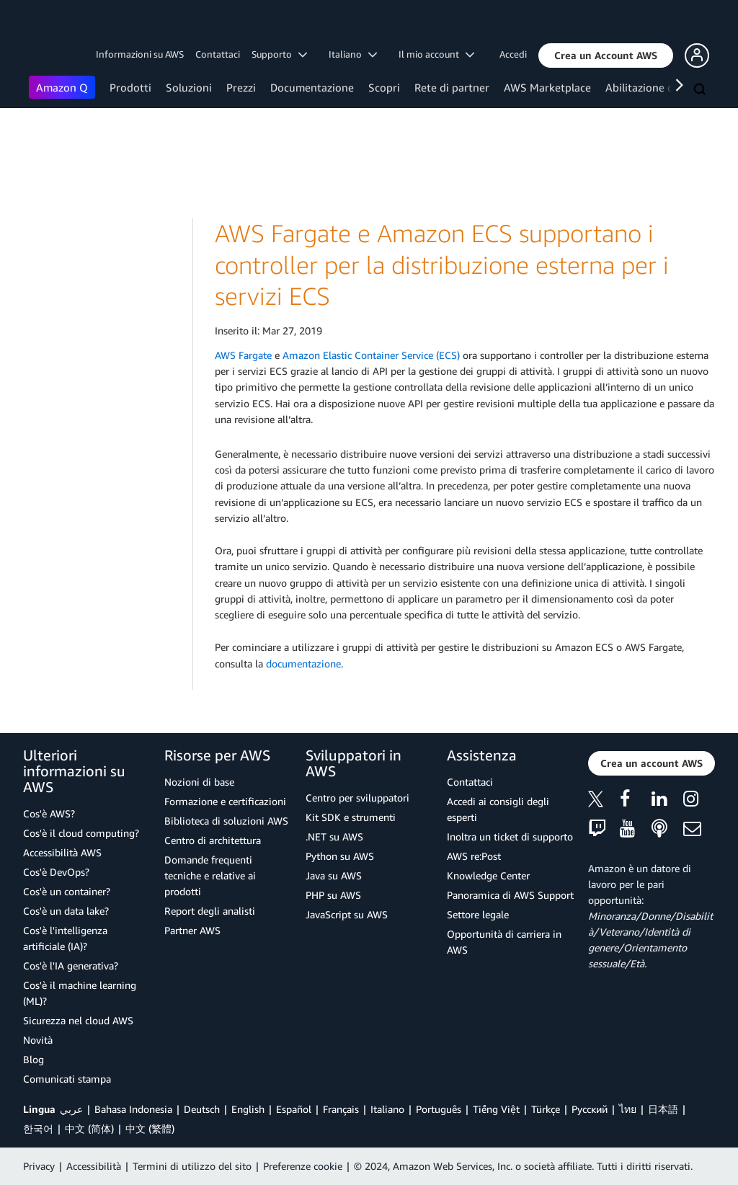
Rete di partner (451, 87)
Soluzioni (189, 87)
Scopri (384, 87)
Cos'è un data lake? (66, 911)
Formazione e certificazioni (225, 801)
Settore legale (478, 914)
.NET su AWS (334, 836)
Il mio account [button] (436, 54)
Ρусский (590, 1109)
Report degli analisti (209, 911)
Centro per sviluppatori (357, 797)
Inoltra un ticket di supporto (510, 836)
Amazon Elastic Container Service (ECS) (371, 355)
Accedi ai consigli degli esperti (498, 809)
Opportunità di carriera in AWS (504, 942)
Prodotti (130, 87)
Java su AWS (334, 875)
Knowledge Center (488, 875)
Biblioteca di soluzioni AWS (226, 821)
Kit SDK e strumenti (351, 817)
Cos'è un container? (66, 891)
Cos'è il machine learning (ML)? (79, 993)
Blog (33, 1059)
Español (293, 1109)
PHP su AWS (333, 895)
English (247, 1109)
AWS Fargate (243, 355)
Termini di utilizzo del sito (192, 1166)
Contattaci (217, 54)
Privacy (39, 1166)
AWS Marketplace (547, 87)
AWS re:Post (474, 856)
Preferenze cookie (302, 1166)
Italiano (387, 1109)
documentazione (303, 663)
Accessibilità (93, 1166)
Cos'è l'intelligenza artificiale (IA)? (65, 938)
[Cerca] (701, 90)
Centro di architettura (212, 840)
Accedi (513, 54)
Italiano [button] (353, 54)
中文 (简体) (89, 1128)
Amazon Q (62, 87)
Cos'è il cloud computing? (81, 833)
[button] (605, 55)
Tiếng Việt (496, 1109)
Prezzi (241, 87)
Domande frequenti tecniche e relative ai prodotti (210, 875)
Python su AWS (340, 856)
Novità (38, 1040)
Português (438, 1109)
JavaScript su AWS (347, 914)
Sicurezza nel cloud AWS (78, 1020)
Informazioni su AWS (140, 54)
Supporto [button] (279, 54)
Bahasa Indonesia (133, 1109)
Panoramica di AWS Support (510, 895)
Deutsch (202, 1109)
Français (341, 1109)
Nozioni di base (199, 782)
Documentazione (312, 87)
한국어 (38, 1128)
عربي (71, 1109)
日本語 (663, 1109)
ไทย (627, 1109)
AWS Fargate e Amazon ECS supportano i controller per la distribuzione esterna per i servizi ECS (442, 264)
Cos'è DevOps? (56, 872)
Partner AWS (192, 930)
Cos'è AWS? (49, 813)
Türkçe (545, 1109)
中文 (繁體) (149, 1128)
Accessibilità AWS (62, 852)
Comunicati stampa (67, 1079)
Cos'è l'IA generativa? (70, 965)
